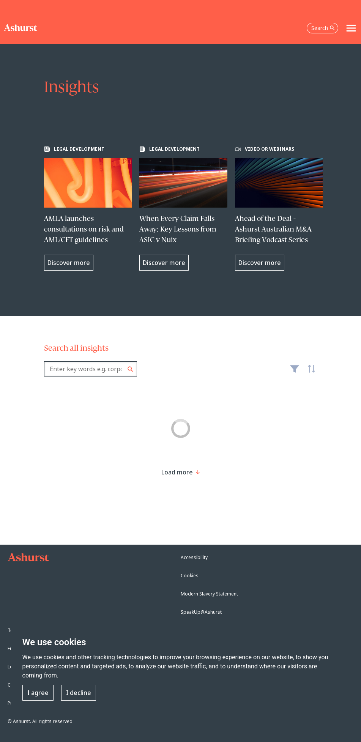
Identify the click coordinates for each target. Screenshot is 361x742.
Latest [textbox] (309, 372)
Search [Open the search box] (323, 28)
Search (130, 369)
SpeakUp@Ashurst (201, 612)
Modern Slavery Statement (209, 594)
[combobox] (90, 369)
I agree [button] (38, 692)
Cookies (190, 575)
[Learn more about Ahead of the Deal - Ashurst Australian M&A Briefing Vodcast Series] (279, 208)
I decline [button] (78, 692)
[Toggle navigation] (351, 28)
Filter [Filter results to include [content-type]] (294, 372)
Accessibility (194, 557)
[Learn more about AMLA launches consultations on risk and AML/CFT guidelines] (88, 208)
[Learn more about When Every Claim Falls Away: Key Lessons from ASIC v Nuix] (183, 208)
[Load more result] (177, 472)
